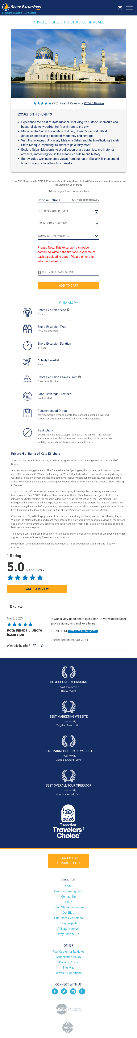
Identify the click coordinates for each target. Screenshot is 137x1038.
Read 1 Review (70, 103)
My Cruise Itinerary (85, 200)
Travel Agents (68, 923)
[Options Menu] (128, 646)
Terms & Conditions (69, 973)
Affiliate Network (68, 929)
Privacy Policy (68, 962)
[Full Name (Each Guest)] (70, 272)
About (69, 886)
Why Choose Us (68, 934)
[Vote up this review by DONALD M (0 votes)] (35, 645)
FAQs (68, 902)
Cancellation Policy (68, 957)
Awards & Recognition (68, 891)
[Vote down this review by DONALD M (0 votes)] (43, 645)
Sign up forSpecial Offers (69, 860)
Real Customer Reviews (68, 951)
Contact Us (68, 896)
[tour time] (68, 223)
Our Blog (68, 912)
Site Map (69, 967)
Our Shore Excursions (68, 918)
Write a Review (94, 103)
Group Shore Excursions (69, 907)
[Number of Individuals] (68, 236)
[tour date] (68, 211)
